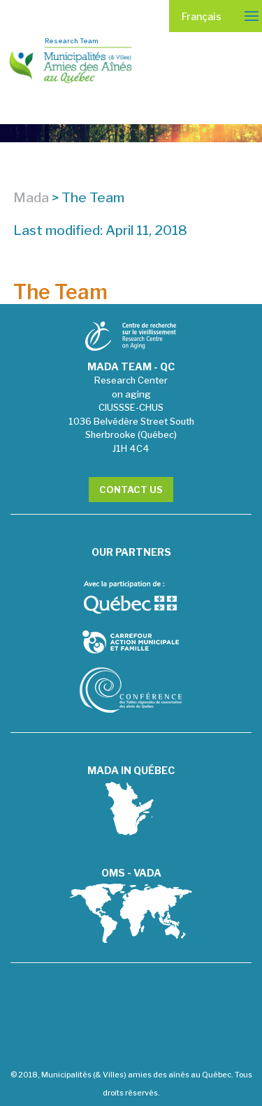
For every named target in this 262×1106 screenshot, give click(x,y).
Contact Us (131, 489)
